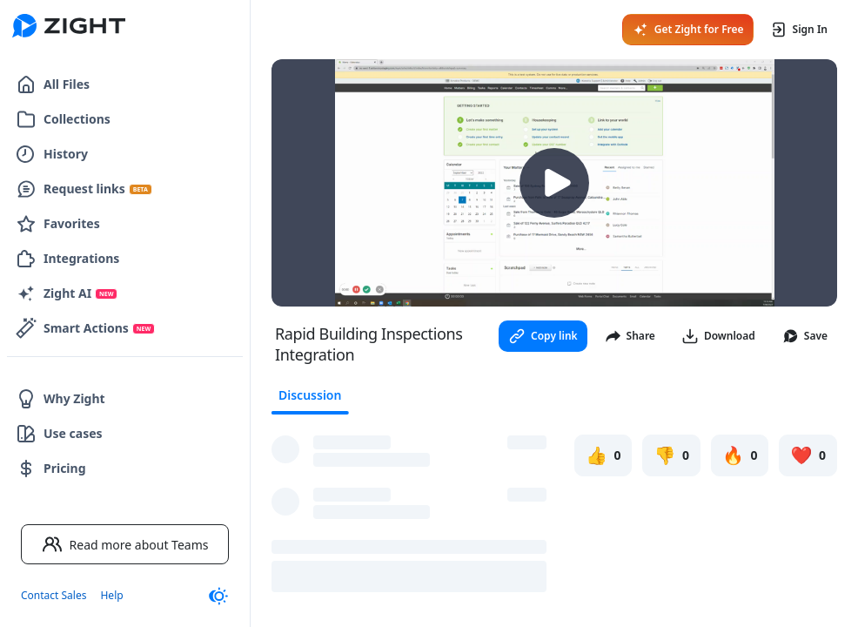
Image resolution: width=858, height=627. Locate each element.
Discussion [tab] (309, 395)
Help (111, 595)
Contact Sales (53, 595)
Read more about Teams (125, 544)
